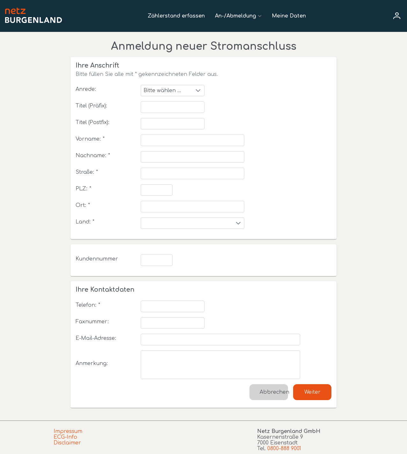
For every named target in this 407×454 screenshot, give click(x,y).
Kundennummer (97, 259)
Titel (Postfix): (92, 122)
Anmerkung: (92, 363)
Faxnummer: (92, 322)
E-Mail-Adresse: (96, 338)
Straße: (87, 172)
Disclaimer (67, 443)
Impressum (68, 431)
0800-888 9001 (284, 448)
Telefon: (88, 305)
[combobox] (172, 90)
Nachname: (93, 155)
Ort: (83, 205)
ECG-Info (65, 437)
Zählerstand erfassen (176, 16)
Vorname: (90, 139)
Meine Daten (289, 16)
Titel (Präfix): (91, 106)
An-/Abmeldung (235, 16)
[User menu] (396, 16)
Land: (85, 222)
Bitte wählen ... (162, 90)
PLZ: (83, 189)
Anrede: (86, 89)
